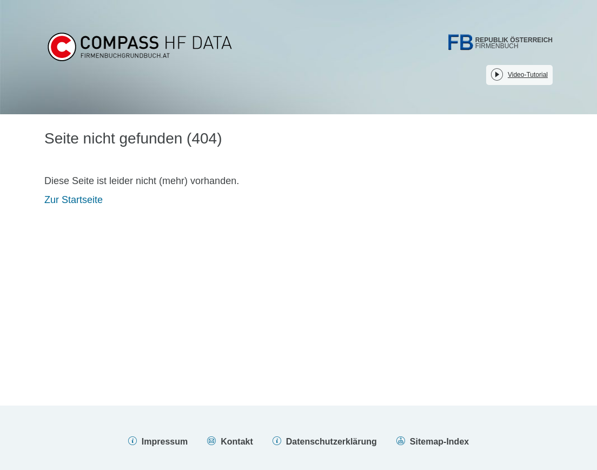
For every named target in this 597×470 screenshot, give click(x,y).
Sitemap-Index (439, 441)
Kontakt (237, 441)
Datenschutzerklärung (331, 441)
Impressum (165, 441)
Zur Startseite (73, 199)
